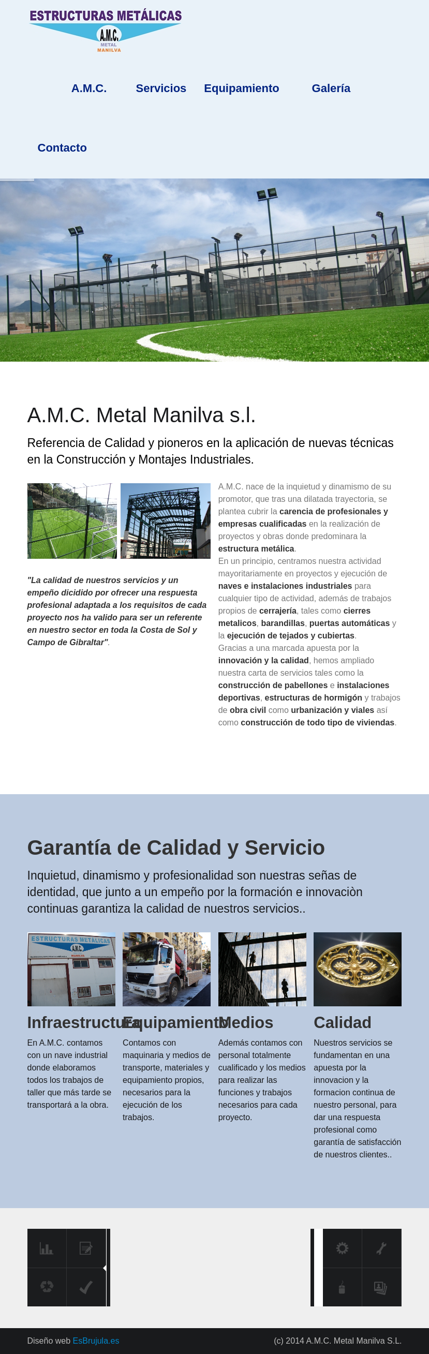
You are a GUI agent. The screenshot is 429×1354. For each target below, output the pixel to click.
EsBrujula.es (94, 1340)
